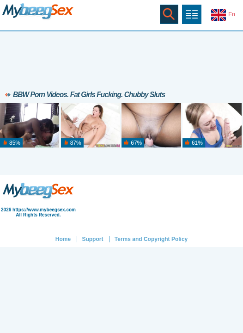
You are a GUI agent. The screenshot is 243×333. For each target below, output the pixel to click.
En (223, 15)
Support (92, 239)
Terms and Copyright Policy (151, 239)
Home (63, 239)
